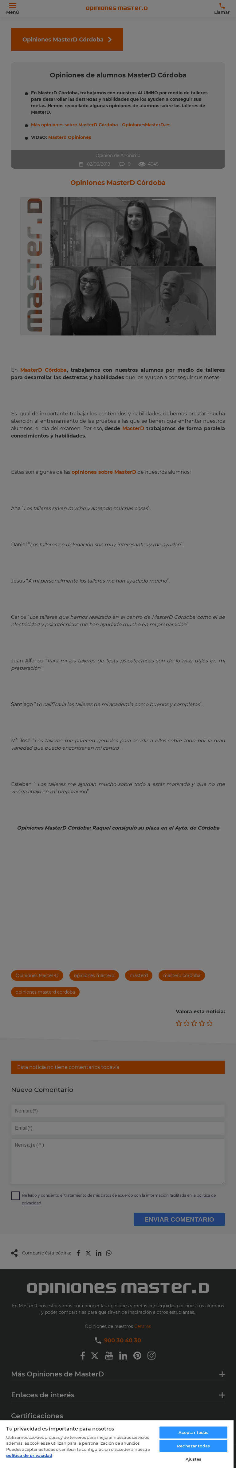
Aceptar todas (194, 1432)
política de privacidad (29, 1455)
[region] (117, 1444)
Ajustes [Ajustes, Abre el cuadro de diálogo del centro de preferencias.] (194, 1459)
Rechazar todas (193, 1445)
